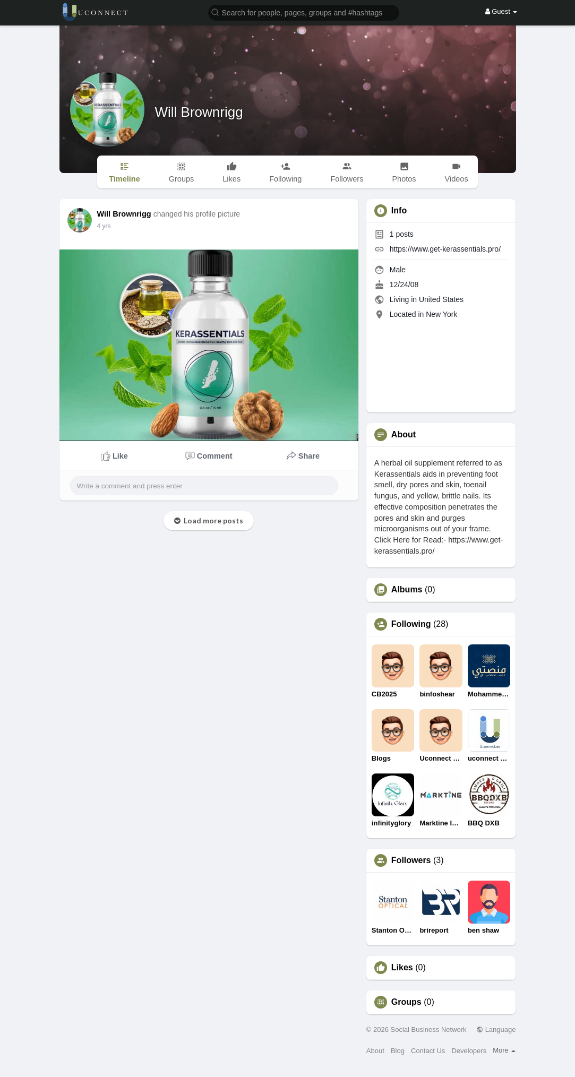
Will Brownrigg (199, 112)
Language (496, 1029)
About (375, 1050)
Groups (406, 1002)
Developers (468, 1050)
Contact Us (428, 1050)
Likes (402, 967)
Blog (398, 1050)
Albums (407, 589)
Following (411, 624)
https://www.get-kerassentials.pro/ (445, 249)
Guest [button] (501, 11)
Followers (411, 860)
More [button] (504, 1050)
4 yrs (104, 226)
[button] (303, 12)
